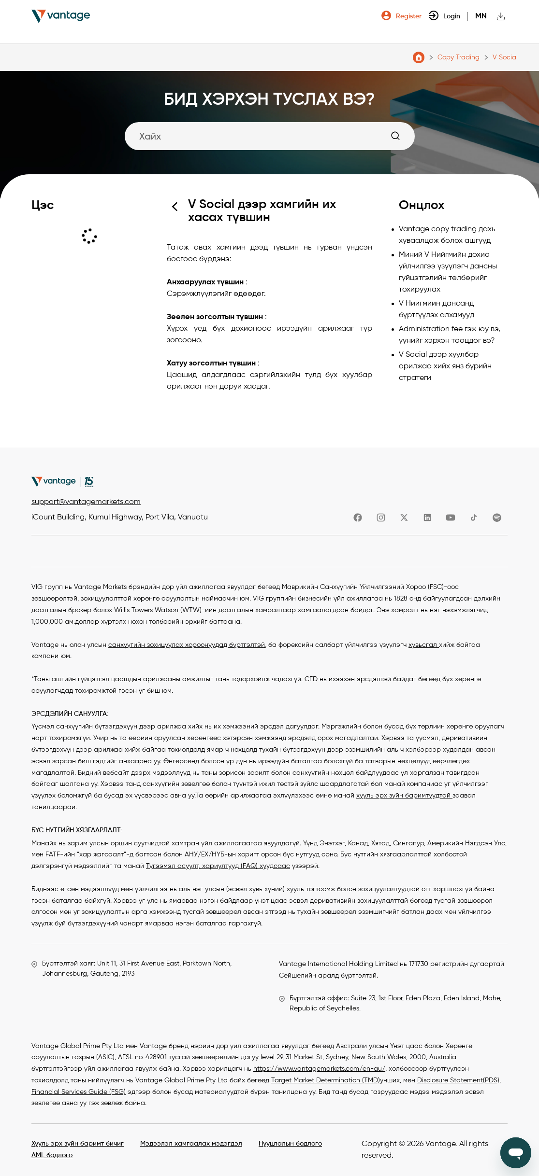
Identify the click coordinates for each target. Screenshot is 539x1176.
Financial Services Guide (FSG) (78, 1092)
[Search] (270, 136)
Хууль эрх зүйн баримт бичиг (77, 1143)
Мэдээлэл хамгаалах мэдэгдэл (191, 1143)
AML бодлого (52, 1155)
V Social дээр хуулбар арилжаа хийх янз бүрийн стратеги (445, 366)
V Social (505, 57)
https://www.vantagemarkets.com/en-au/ (319, 1068)
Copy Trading (458, 57)
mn (481, 16)
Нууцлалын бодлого (290, 1143)
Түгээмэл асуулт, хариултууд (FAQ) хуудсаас (218, 866)
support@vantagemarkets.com (86, 502)
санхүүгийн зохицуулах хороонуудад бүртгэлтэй (186, 645)
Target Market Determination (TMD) (325, 1080)
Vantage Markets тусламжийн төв (418, 57)
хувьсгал (423, 645)
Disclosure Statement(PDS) (458, 1080)
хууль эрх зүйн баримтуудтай (404, 795)
